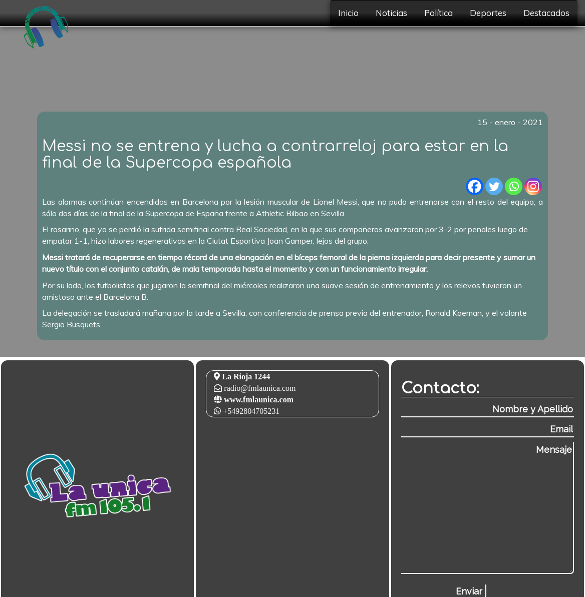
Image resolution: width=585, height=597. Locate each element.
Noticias (391, 13)
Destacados (546, 13)
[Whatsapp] (513, 186)
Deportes (488, 13)
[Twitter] (494, 186)
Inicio (348, 13)
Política (438, 13)
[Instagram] (533, 186)
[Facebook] (474, 186)
